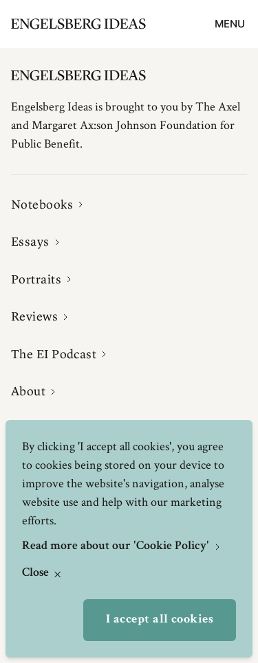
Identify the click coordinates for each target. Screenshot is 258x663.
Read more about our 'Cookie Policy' (117, 546)
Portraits (36, 279)
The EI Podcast (53, 354)
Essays (30, 241)
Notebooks (42, 204)
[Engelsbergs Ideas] (78, 24)
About (28, 391)
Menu (230, 23)
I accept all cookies (159, 620)
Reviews (34, 316)
